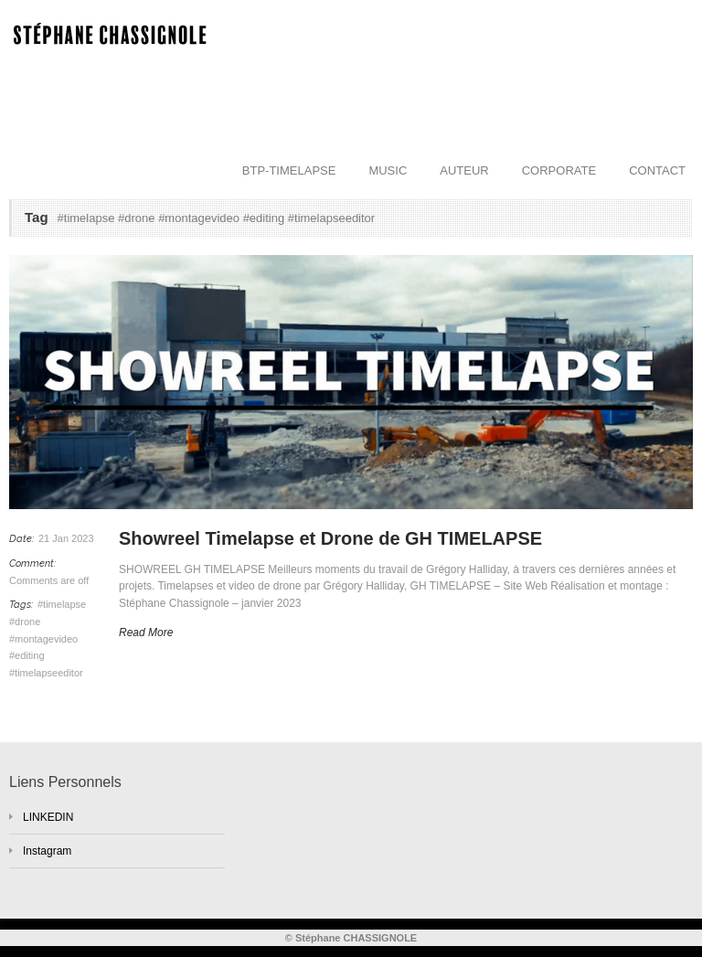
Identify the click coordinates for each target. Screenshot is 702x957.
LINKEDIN (48, 817)
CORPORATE (559, 170)
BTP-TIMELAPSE (289, 170)
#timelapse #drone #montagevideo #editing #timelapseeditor (47, 638)
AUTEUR (464, 170)
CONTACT (657, 170)
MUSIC (387, 170)
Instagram (47, 851)
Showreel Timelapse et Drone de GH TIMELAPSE (330, 538)
